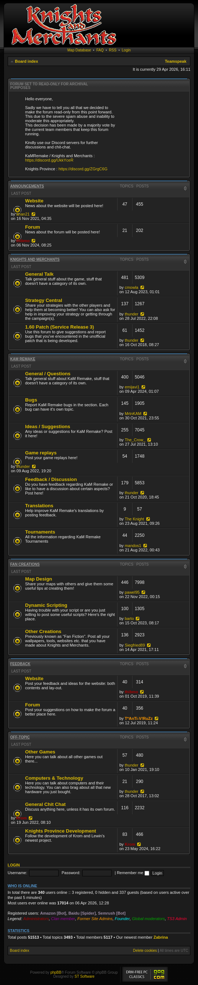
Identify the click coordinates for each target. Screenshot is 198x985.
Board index (26, 61)
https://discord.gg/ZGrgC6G (83, 169)
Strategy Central (43, 300)
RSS (112, 50)
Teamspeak (175, 61)
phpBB (55, 972)
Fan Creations (25, 564)
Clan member (63, 918)
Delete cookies (145, 951)
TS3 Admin (177, 918)
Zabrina (161, 937)
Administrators (36, 918)
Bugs (31, 400)
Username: (17, 872)
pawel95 (132, 592)
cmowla (131, 287)
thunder (131, 314)
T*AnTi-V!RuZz (139, 718)
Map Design (38, 579)
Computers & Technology (54, 778)
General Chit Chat (45, 804)
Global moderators (148, 918)
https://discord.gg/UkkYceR (49, 160)
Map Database (79, 50)
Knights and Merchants (35, 259)
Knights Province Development (60, 831)
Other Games (40, 752)
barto (129, 618)
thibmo (23, 241)
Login (126, 50)
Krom (21, 818)
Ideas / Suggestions (47, 426)
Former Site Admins (94, 918)
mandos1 (133, 545)
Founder (122, 918)
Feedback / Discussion (51, 479)
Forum (32, 227)
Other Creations (43, 631)
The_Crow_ (135, 440)
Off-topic (20, 737)
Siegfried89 (135, 645)
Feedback (20, 664)
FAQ (100, 50)
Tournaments (40, 532)
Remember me (133, 872)
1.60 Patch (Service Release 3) (59, 327)
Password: (71, 872)
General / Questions (48, 373)
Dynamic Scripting (46, 605)
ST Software (85, 976)
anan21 (23, 214)
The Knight (134, 519)
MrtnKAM (133, 413)
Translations (39, 505)
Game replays (41, 452)
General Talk (39, 274)
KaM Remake (22, 359)
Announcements (27, 186)
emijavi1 (132, 387)
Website (34, 200)
